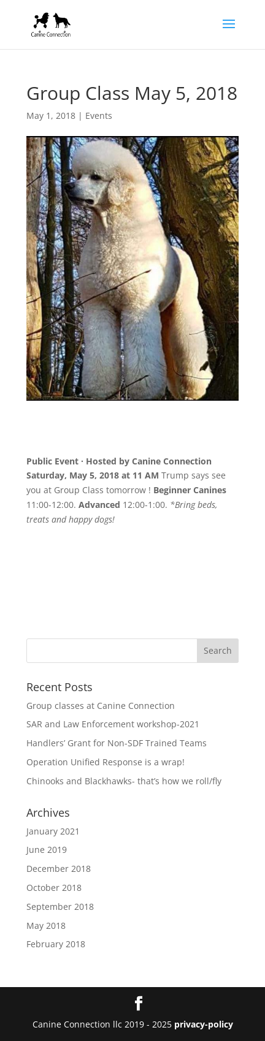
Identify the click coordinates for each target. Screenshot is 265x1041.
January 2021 (53, 831)
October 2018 (54, 887)
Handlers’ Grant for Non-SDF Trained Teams (116, 743)
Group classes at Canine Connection (100, 705)
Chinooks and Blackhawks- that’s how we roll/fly (123, 781)
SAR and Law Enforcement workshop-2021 (112, 724)
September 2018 (60, 906)
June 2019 (46, 849)
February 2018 (55, 944)
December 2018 (58, 868)
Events (98, 115)
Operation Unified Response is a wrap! (105, 762)
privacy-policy (203, 1024)
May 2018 (46, 925)
